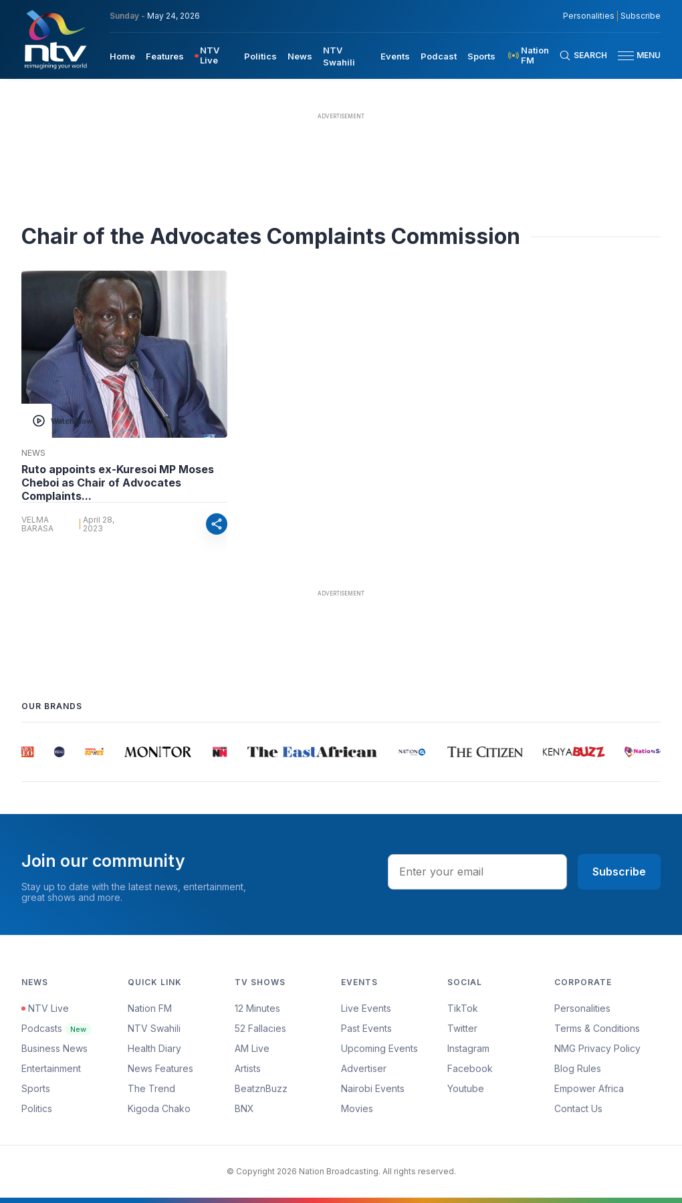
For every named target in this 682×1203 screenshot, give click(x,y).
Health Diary (154, 1048)
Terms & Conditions (597, 1028)
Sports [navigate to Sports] (481, 56)
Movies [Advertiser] (357, 1108)
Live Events (366, 1008)
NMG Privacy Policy (597, 1048)
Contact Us (578, 1108)
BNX (244, 1108)
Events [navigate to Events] (395, 56)
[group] (29, 752)
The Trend (151, 1088)
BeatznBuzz (261, 1088)
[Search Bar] (583, 55)
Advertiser (363, 1068)
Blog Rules (577, 1068)
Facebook (470, 1068)
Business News (54, 1048)
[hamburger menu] (626, 55)
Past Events (366, 1028)
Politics (36, 1108)
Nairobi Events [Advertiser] (373, 1088)
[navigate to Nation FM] (532, 55)
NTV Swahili (154, 1028)
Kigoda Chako (159, 1108)
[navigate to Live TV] (214, 55)
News (33, 453)
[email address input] (477, 871)
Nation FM (150, 1008)
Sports (35, 1088)
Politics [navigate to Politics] (260, 56)
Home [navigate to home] (122, 56)
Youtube (465, 1088)
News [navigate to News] (300, 56)
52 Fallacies (260, 1028)
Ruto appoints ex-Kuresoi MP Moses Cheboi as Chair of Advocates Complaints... (117, 482)
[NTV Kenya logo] (54, 39)
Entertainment (51, 1068)
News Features (160, 1068)
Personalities (582, 1008)
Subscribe (619, 871)
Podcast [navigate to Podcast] (439, 56)
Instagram (468, 1048)
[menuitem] (122, 55)
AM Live (252, 1048)
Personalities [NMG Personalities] (588, 16)
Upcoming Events (379, 1048)
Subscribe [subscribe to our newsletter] (640, 16)
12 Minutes (257, 1008)
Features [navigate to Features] (165, 56)
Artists (248, 1068)
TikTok (462, 1008)
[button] (634, 55)
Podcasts (56, 1028)
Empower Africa (589, 1088)
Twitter (462, 1028)
